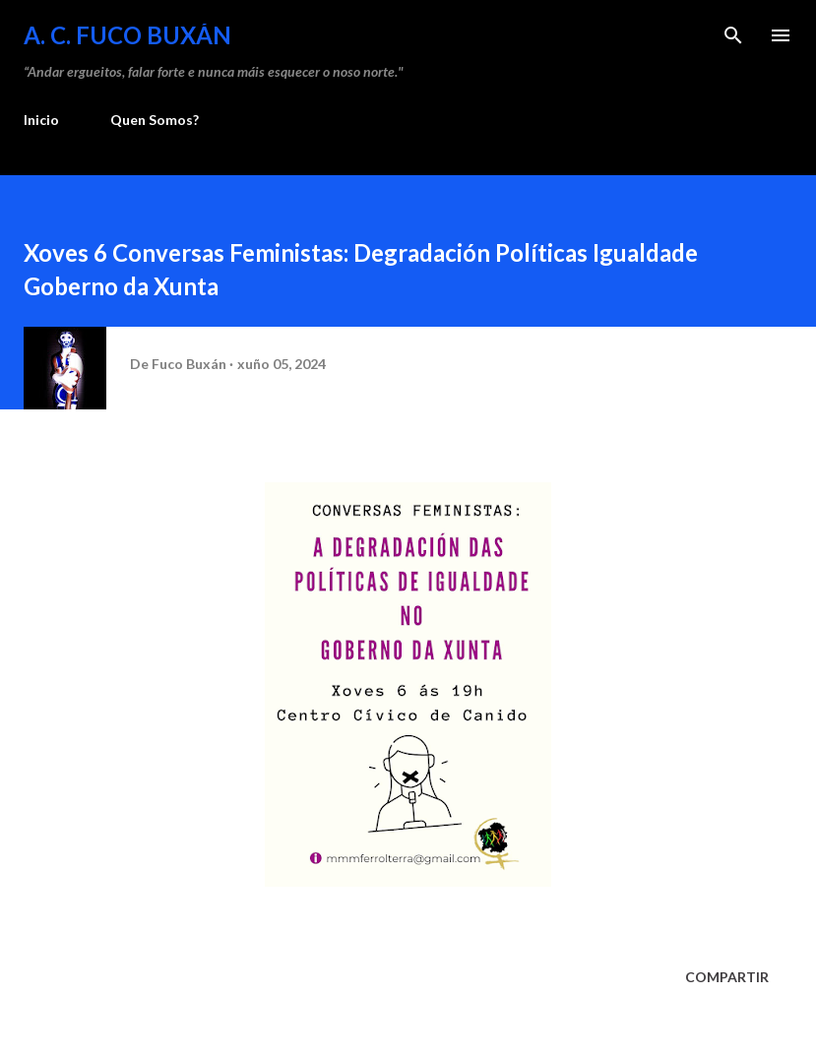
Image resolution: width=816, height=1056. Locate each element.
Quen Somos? (154, 119)
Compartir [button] (727, 976)
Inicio (41, 119)
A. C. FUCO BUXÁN (127, 35)
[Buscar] (733, 35)
